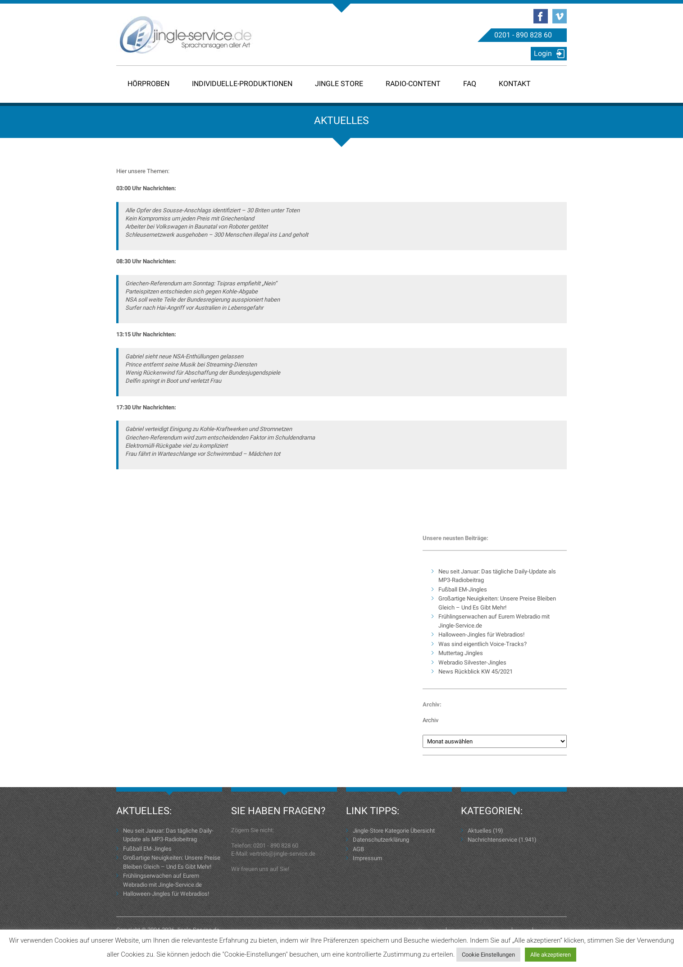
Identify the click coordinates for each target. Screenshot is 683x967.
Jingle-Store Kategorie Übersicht (394, 830)
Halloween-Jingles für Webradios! (481, 634)
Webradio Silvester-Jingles (472, 662)
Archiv (430, 720)
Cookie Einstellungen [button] (488, 954)
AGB (358, 849)
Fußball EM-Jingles (462, 589)
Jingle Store (339, 83)
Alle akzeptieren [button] (550, 954)
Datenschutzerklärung (381, 839)
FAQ (469, 83)
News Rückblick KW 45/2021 (475, 671)
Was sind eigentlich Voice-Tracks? (482, 644)
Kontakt (515, 83)
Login (543, 53)
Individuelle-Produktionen (242, 83)
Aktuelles (480, 830)
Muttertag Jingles (460, 653)
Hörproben (148, 83)
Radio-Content (413, 83)
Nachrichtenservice (492, 839)
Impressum (367, 858)
